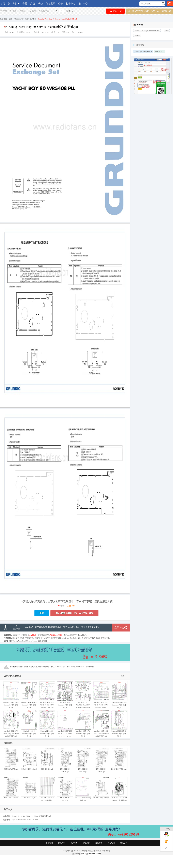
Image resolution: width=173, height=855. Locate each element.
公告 (60, 3)
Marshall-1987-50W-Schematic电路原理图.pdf (83, 723)
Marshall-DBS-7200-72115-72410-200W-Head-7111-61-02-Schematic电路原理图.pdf (47, 697)
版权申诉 (43, 11)
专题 (24, 3)
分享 (12, 11)
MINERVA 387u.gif (11, 788)
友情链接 (98, 843)
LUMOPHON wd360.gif (101, 760)
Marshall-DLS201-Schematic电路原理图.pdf (47, 723)
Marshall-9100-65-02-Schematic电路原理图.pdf (119, 723)
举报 (32, 11)
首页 (2, 3)
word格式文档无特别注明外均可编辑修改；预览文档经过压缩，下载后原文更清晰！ (62, 627)
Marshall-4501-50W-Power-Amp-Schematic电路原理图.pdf (11, 723)
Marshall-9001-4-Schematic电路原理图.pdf (29, 723)
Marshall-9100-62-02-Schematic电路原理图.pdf (11, 695)
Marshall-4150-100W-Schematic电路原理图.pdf (29, 695)
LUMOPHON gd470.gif (65, 789)
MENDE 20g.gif (47, 759)
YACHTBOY (159, 51)
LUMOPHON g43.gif (29, 759)
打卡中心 (70, 3)
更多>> (123, 676)
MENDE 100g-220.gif (101, 788)
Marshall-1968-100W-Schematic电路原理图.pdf (119, 695)
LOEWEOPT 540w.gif (119, 759)
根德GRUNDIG (30, 19)
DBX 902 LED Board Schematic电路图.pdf (119, 789)
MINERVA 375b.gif (11, 759)
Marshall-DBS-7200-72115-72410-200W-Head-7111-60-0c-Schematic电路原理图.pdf (101, 697)
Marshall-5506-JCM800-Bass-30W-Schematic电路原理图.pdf (83, 696)
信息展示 (50, 3)
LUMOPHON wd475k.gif (83, 760)
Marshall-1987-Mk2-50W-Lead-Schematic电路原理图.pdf (101, 723)
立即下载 (115, 11)
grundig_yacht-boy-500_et (143, 51)
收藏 (21, 11)
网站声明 (61, 843)
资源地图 (86, 843)
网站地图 (74, 843)
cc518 (12, 32)
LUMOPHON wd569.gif (65, 760)
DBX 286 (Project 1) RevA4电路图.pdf (47, 789)
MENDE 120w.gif (29, 788)
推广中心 (83, 3)
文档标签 (140, 45)
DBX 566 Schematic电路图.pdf (83, 789)
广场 (32, 3)
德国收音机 (18, 19)
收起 (169, 829)
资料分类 (12, 3)
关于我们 (49, 843)
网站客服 (111, 843)
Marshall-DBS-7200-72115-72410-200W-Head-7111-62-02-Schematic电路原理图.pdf (65, 726)
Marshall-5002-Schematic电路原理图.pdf (65, 695)
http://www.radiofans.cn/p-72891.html (25, 820)
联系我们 (123, 843)
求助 (40, 3)
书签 (3, 11)
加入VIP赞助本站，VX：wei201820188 (149, 11)
